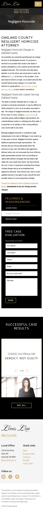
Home (25, 450)
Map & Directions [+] (8, 460)
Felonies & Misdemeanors (17, 200)
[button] (27, 370)
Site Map (26, 460)
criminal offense (30, 115)
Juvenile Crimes (11, 208)
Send (11, 300)
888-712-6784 (21, 12)
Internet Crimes (11, 219)
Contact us (27, 457)
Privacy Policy (28, 463)
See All (21, 405)
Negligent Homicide (13, 213)
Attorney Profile (28, 454)
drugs (12, 76)
